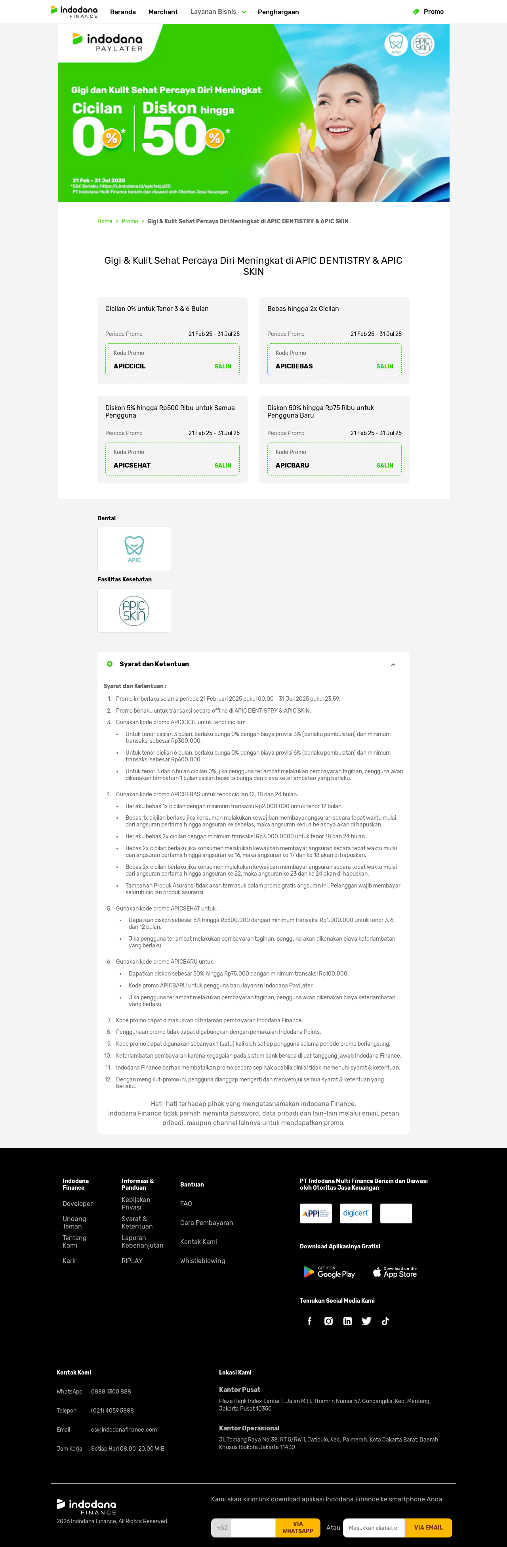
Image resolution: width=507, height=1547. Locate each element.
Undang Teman (74, 1222)
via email (428, 1527)
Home (104, 221)
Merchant (163, 12)
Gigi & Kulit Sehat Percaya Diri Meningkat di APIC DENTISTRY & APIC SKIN (248, 221)
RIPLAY (132, 1261)
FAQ (186, 1204)
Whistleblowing (202, 1261)
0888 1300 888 (110, 1391)
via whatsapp (298, 1528)
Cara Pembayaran (206, 1223)
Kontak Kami (198, 1242)
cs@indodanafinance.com (123, 1429)
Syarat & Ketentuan (137, 1222)
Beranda (123, 12)
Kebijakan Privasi (136, 1203)
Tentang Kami (75, 1241)
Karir (69, 1261)
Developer (78, 1204)
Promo (130, 221)
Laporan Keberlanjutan (143, 1241)
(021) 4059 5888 (112, 1410)
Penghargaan (278, 12)
